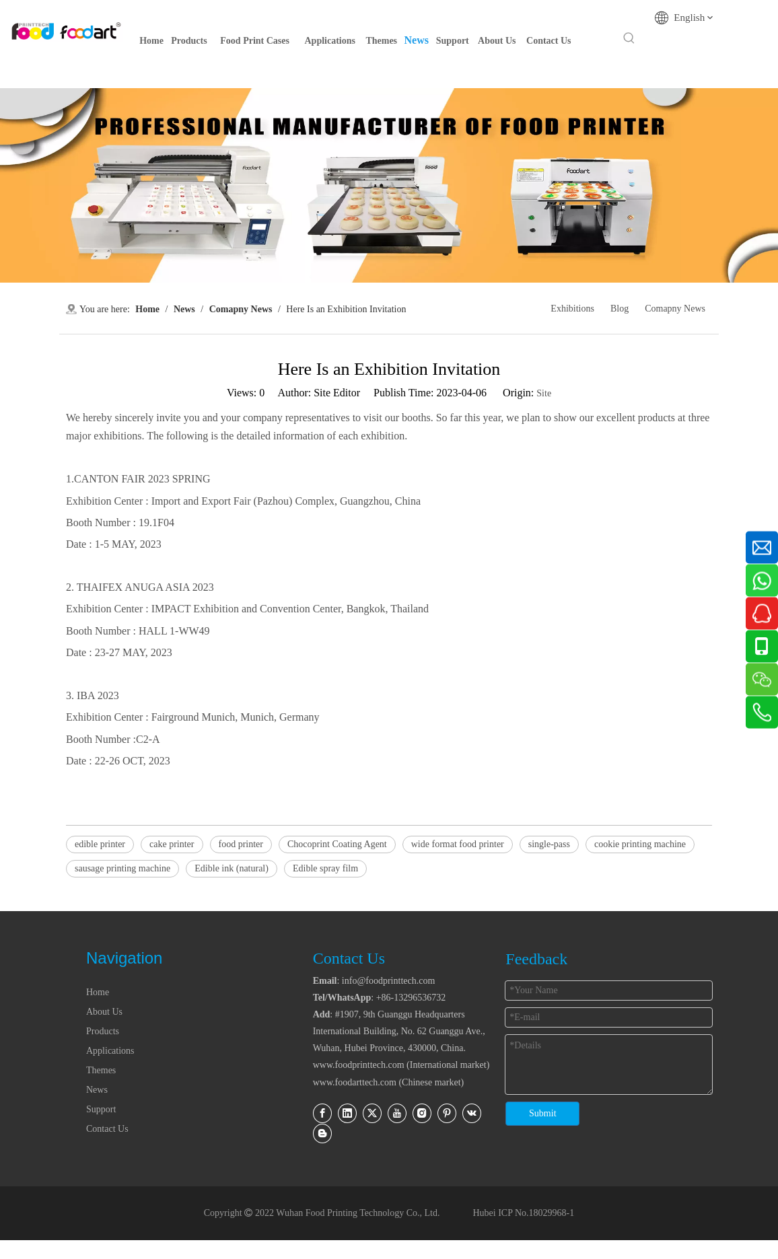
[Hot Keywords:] (629, 38)
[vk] (471, 1113)
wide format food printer (457, 844)
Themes (101, 1070)
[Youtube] (397, 1113)
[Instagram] (422, 1113)
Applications (110, 1051)
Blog (619, 308)
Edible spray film (325, 868)
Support (101, 1109)
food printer (241, 844)
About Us (104, 1012)
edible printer (100, 844)
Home (97, 992)
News (97, 1090)
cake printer (171, 844)
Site (543, 393)
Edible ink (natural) (231, 868)
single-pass (549, 844)
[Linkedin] (347, 1113)
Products (102, 1031)
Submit (542, 1113)
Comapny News (675, 308)
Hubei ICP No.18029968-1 (522, 1213)
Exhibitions (572, 308)
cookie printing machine (640, 844)
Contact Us (107, 1129)
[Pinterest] (446, 1113)
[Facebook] (322, 1113)
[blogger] (322, 1133)
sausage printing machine (122, 868)
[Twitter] (372, 1113)
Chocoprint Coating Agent (337, 844)
